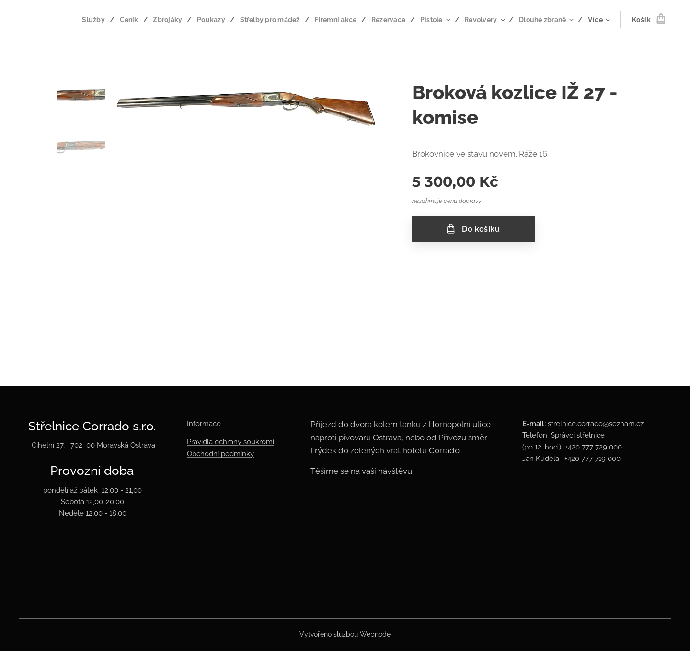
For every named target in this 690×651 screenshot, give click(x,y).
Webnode (375, 634)
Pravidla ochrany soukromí (230, 442)
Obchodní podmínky (220, 453)
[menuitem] (79, 20)
